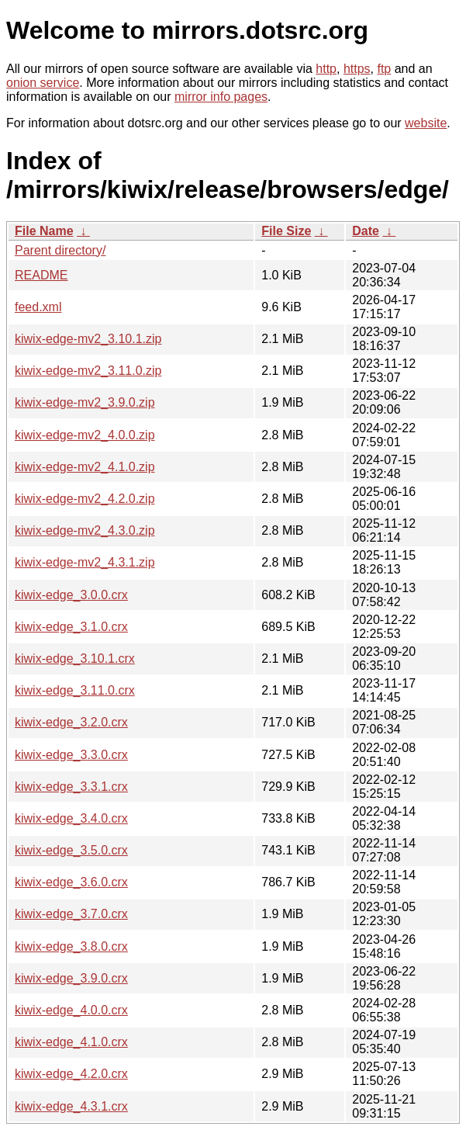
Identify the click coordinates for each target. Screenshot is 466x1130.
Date (365, 230)
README (41, 275)
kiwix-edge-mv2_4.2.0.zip (85, 498)
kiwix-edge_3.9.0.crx (71, 978)
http (326, 68)
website (426, 123)
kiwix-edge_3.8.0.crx (71, 946)
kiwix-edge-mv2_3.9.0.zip (85, 402)
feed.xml (38, 307)
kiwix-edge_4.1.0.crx (71, 1042)
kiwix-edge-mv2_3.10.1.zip (88, 338)
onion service (42, 82)
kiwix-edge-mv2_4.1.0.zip (85, 466)
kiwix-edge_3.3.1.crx (71, 786)
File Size (286, 230)
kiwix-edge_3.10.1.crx (75, 658)
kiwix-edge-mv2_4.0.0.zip (85, 435)
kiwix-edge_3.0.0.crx (71, 594)
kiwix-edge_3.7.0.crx (71, 913)
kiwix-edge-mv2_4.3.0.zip (85, 530)
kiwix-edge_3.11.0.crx (75, 690)
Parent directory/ (60, 250)
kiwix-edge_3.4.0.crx (71, 818)
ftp (384, 68)
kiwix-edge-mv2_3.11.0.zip (88, 370)
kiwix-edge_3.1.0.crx (71, 626)
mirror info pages (221, 96)
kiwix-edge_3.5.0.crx (71, 850)
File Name (44, 230)
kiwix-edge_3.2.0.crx (71, 722)
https (357, 68)
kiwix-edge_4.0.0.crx (71, 1010)
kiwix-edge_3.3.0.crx (71, 754)
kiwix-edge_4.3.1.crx (71, 1106)
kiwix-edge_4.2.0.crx (71, 1073)
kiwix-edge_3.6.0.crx (71, 882)
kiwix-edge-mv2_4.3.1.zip (85, 562)
